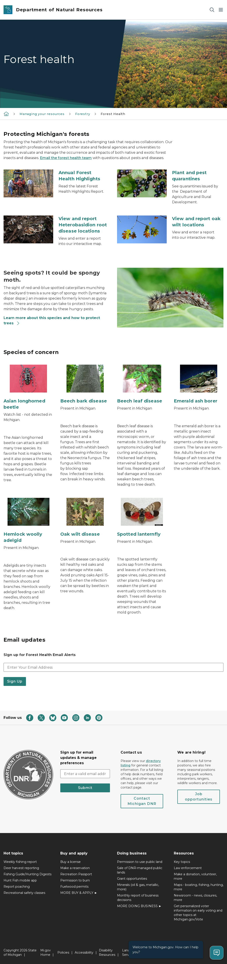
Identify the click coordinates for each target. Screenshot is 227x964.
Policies (63, 952)
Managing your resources (42, 114)
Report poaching (17, 887)
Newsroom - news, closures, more (195, 897)
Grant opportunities (132, 879)
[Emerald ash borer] (198, 384)
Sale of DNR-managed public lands (139, 870)
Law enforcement (188, 868)
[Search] (212, 10)
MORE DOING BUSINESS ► (139, 906)
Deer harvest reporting (21, 868)
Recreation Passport (76, 874)
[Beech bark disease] (85, 384)
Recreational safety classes (24, 893)
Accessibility (84, 952)
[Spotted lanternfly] (142, 517)
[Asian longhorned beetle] (28, 387)
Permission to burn (75, 880)
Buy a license (70, 862)
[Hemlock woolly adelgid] (28, 520)
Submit (85, 788)
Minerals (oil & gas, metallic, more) (138, 887)
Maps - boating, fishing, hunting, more (198, 887)
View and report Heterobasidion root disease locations (83, 225)
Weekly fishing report (20, 862)
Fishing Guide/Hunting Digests (27, 874)
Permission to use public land (139, 862)
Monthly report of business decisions (138, 897)
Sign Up (14, 681)
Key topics (182, 862)
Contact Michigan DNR (141, 801)
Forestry (82, 114)
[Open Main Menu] (220, 10)
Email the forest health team (66, 158)
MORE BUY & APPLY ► (78, 893)
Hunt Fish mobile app (20, 880)
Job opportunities (198, 796)
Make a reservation (75, 868)
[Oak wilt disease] (85, 517)
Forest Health (113, 114)
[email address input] (85, 773)
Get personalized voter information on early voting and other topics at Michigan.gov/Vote (198, 912)
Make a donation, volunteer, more (195, 876)
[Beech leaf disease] (142, 384)
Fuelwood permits (74, 887)
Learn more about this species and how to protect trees (52, 320)
